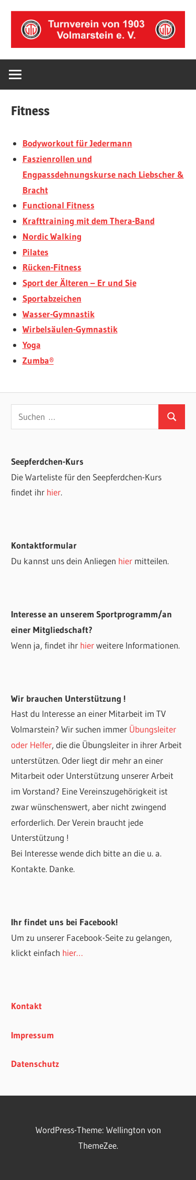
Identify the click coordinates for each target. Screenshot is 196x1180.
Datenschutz (35, 1063)
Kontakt (26, 1005)
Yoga (31, 344)
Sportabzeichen (52, 298)
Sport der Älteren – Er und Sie (79, 282)
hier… (72, 952)
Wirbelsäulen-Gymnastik (70, 329)
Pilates (35, 251)
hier (54, 492)
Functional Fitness (58, 205)
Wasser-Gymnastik (58, 313)
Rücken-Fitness (52, 267)
